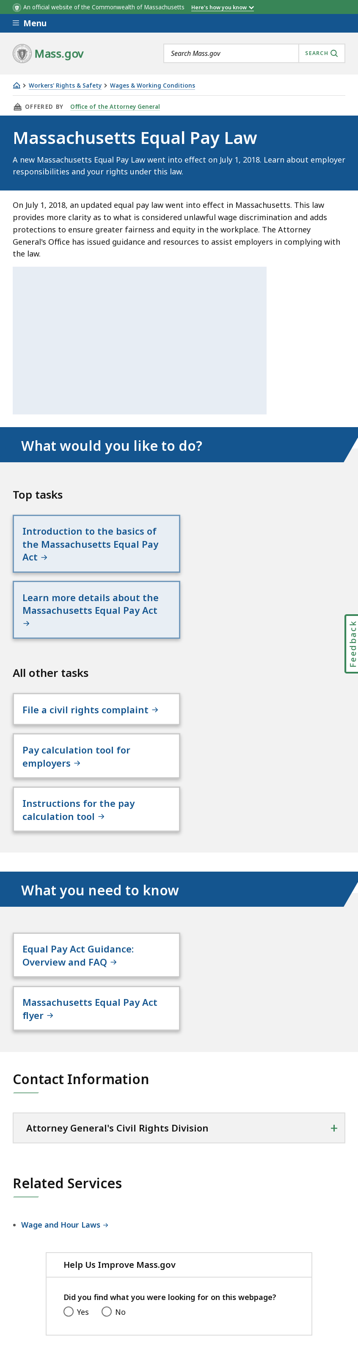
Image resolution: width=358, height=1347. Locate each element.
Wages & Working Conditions (152, 85)
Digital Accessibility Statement (67, 1276)
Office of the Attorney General (115, 106)
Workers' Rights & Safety (65, 85)
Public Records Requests (297, 1276)
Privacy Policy (159, 1276)
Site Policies (218, 1276)
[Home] (16, 85)
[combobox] (254, 53)
